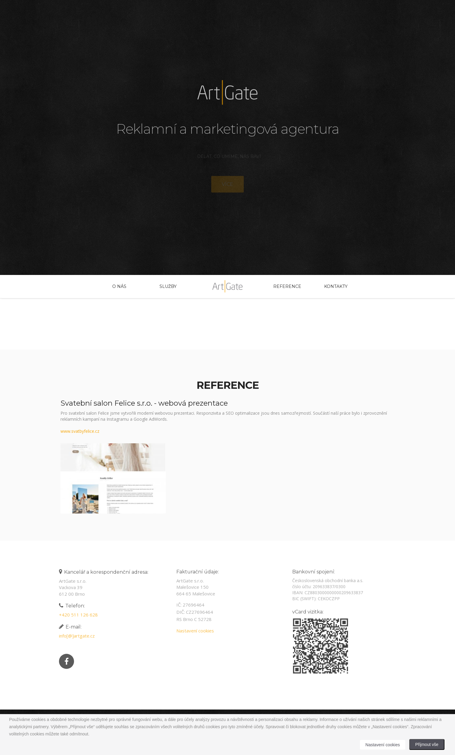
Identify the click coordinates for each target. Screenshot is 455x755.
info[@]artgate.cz (75, 636)
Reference (287, 286)
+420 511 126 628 (76, 615)
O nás (119, 286)
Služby (168, 286)
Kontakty (336, 286)
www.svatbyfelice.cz (79, 431)
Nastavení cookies (193, 631)
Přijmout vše (426, 744)
